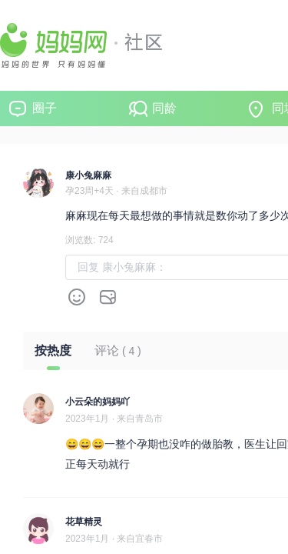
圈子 (44, 108)
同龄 (164, 108)
